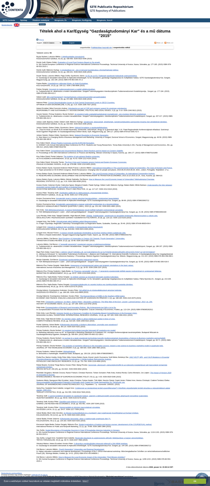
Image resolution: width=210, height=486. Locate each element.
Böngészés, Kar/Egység (81, 20)
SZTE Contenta (9, 20)
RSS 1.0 (158, 43)
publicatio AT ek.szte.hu (39, 475)
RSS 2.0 (168, 43)
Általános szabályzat (40, 20)
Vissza (40, 40)
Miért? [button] (85, 481)
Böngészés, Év (61, 20)
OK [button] (195, 481)
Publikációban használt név (101, 48)
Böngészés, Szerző (104, 20)
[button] (72, 42)
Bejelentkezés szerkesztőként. (11, 473)
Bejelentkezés (7, 25)
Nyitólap (23, 20)
